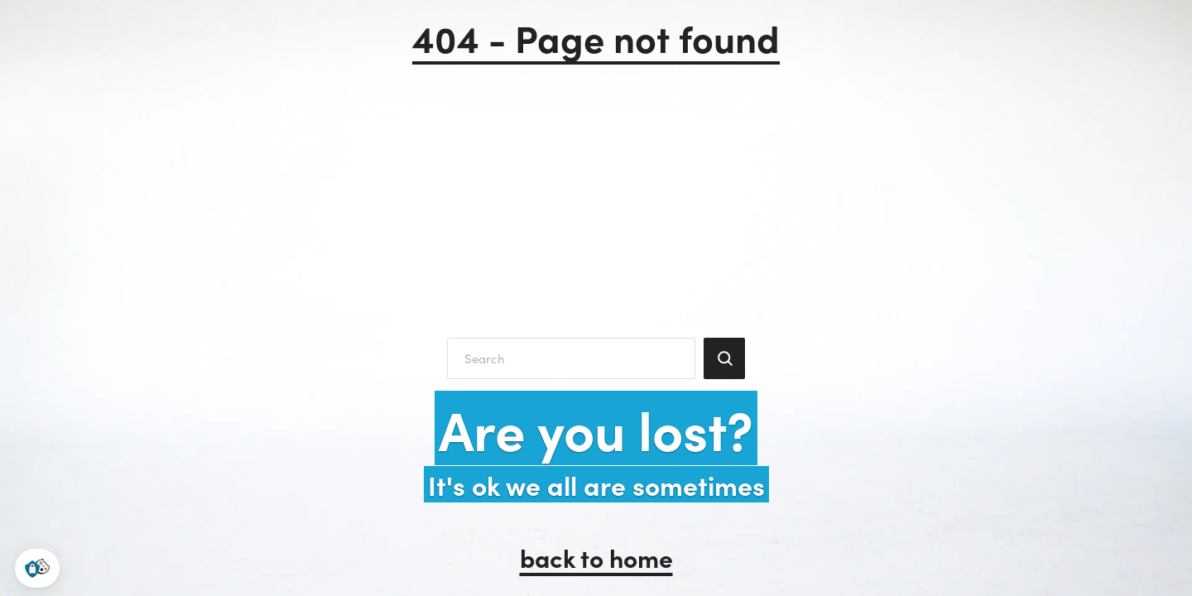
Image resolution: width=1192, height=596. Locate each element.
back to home (596, 557)
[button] (37, 568)
